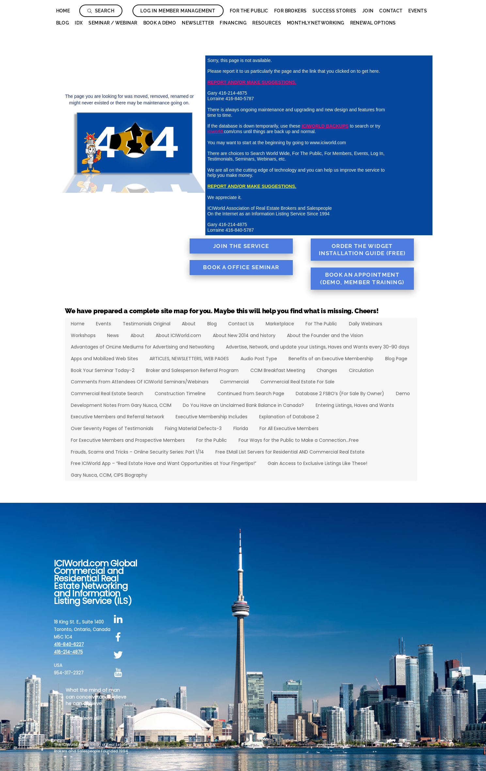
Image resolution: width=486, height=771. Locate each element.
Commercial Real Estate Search (107, 393)
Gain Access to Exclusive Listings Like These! (317, 463)
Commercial (234, 381)
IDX (79, 22)
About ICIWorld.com (178, 335)
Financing (233, 22)
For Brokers (290, 10)
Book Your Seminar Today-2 (102, 370)
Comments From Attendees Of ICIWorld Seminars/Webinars (140, 381)
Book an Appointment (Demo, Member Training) (362, 278)
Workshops (83, 335)
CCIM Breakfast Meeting (277, 370)
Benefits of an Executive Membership (331, 358)
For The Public (249, 10)
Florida (240, 428)
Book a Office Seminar (241, 267)
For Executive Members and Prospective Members (128, 440)
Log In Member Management (177, 10)
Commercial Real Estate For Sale (297, 381)
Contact (390, 10)
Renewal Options (373, 22)
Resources (266, 22)
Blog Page (396, 358)
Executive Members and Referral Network (117, 416)
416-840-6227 (69, 644)
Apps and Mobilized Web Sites (104, 358)
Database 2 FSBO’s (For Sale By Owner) (340, 393)
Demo (403, 393)
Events (417, 10)
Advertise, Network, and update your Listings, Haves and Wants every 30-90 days (317, 347)
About (189, 323)
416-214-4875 (68, 652)
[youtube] (119, 673)
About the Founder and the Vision (325, 335)
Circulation (361, 370)
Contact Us (241, 323)
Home (63, 10)
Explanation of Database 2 (289, 416)
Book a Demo (159, 22)
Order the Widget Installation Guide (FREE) (362, 250)
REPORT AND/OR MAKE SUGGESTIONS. (251, 82)
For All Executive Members (289, 428)
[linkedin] (119, 619)
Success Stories (334, 10)
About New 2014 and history (244, 335)
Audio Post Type (259, 358)
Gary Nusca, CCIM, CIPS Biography (109, 475)
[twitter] (119, 655)
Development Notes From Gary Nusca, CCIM (121, 405)
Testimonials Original (146, 323)
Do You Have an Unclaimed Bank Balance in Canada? (243, 405)
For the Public (211, 440)
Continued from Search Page (250, 393)
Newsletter (198, 22)
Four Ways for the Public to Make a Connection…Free (299, 440)
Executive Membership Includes (211, 416)
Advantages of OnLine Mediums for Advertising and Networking (142, 347)
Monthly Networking (315, 22)
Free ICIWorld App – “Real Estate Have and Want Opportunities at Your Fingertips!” (163, 463)
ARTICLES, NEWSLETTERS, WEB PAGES (189, 358)
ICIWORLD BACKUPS (325, 126)
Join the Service (241, 246)
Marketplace (280, 323)
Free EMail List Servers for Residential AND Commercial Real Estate (290, 452)
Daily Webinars (365, 323)
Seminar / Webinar (112, 22)
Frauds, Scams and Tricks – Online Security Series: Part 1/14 (137, 452)
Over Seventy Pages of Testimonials (112, 428)
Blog (62, 22)
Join (368, 10)
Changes (327, 370)
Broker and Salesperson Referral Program (192, 370)
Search (101, 10)
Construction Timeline (180, 393)
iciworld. (215, 131)
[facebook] (119, 637)
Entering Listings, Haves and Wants (355, 405)
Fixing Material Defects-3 (193, 428)
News (113, 335)
